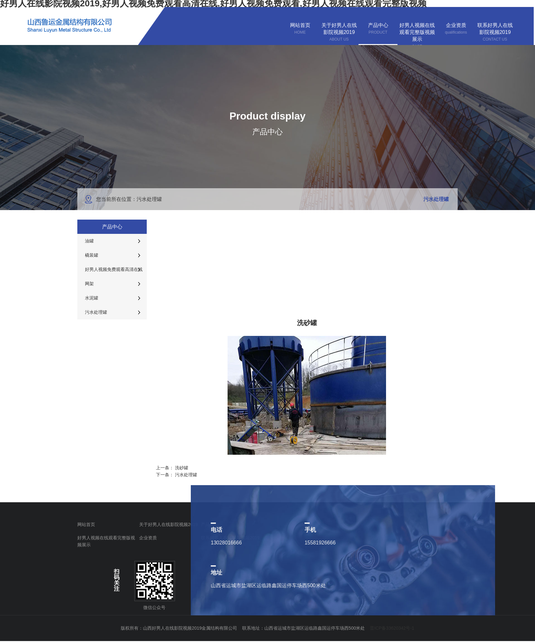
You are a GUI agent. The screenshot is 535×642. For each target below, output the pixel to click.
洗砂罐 (181, 467)
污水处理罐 (186, 474)
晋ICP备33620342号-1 (392, 628)
